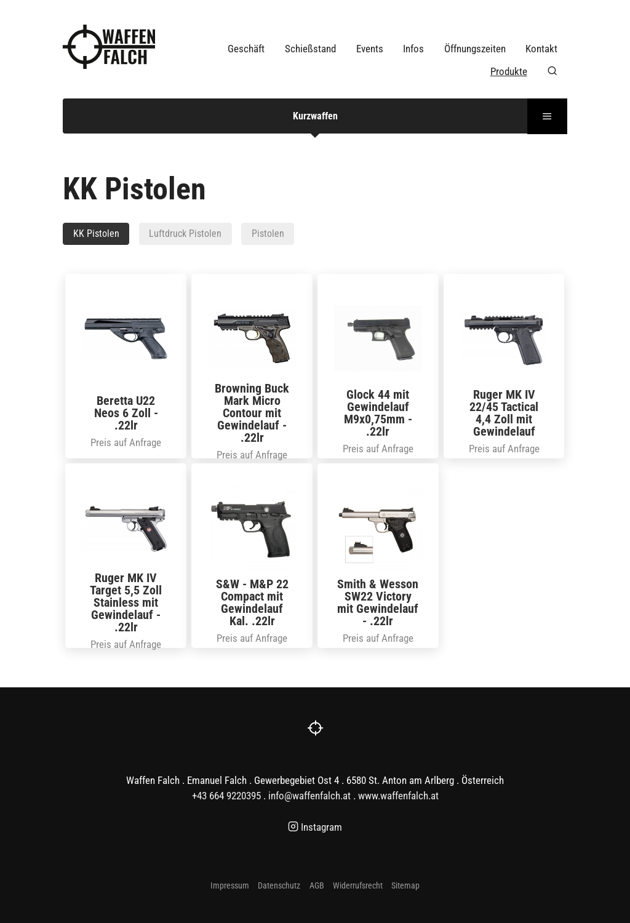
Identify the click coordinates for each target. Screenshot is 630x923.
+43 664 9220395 (226, 795)
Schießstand (310, 48)
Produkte (508, 71)
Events (369, 48)
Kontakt (541, 48)
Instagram (315, 827)
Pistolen (268, 233)
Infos (413, 48)
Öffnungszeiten (475, 48)
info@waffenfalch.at (309, 795)
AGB (316, 885)
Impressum (229, 885)
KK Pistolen (96, 233)
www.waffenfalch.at (398, 795)
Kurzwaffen (315, 116)
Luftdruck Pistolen (185, 233)
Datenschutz (279, 885)
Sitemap (405, 885)
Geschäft (246, 48)
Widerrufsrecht (358, 885)
